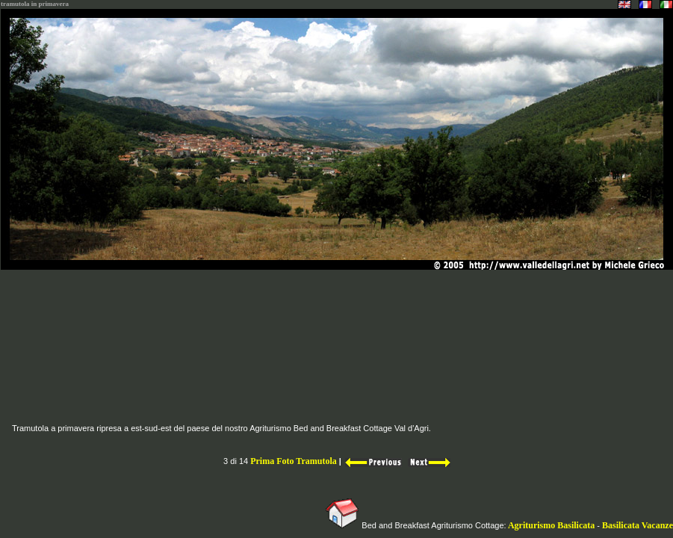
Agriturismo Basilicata (552, 525)
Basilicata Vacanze (637, 525)
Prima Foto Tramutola (294, 461)
